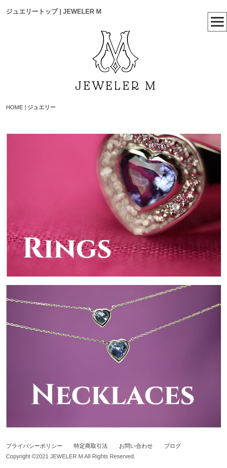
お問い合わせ (136, 446)
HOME (14, 107)
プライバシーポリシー (34, 446)
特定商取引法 (91, 446)
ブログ (172, 446)
